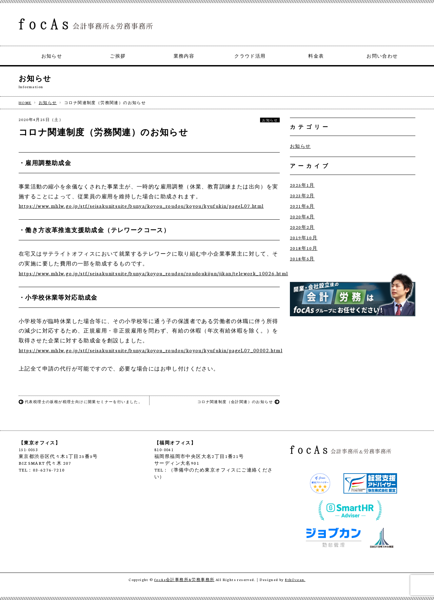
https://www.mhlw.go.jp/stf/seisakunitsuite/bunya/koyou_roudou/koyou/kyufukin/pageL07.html (141, 205)
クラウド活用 (249, 56)
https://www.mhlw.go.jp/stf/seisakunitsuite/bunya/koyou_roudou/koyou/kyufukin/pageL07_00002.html (150, 350)
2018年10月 (303, 248)
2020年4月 (302, 216)
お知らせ (51, 56)
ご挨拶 (117, 56)
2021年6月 (302, 206)
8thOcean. (295, 579)
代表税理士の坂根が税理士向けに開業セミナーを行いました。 (80, 402)
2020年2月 (302, 227)
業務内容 (184, 56)
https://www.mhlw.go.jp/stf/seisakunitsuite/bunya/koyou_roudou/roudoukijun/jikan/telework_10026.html (153, 273)
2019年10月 (303, 237)
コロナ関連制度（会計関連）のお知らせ (238, 402)
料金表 (316, 56)
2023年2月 (302, 195)
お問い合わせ (382, 56)
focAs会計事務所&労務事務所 (184, 579)
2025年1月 (302, 185)
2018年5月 (302, 258)
